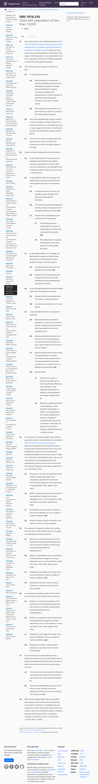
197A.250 (10, 191)
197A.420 (9, 453)
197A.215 (11, 121)
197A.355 (11, 369)
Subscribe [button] (8, 760)
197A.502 (9, 533)
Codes (82, 751)
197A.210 (10, 111)
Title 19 (20, 9)
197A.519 (11, 628)
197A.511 (10, 585)
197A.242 (11, 171)
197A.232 (11, 142)
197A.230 (11, 132)
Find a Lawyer (63, 751)
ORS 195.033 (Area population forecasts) (40, 443)
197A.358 (11, 380)
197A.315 (11, 309)
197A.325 (10, 316)
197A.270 (11, 207)
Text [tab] (22, 36)
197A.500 (11, 524)
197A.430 (9, 468)
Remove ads (84, 4)
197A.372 (11, 423)
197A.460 (11, 487)
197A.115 (11, 62)
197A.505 (11, 553)
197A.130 (11, 74)
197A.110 (10, 49)
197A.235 (11, 155)
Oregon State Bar (36, 750)
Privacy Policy (62, 775)
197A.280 (11, 239)
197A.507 (10, 565)
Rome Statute (84, 772)
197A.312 (11, 300)
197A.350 (11, 354)
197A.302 (9, 272)
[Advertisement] (79, 38)
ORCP (57, 3)
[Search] (69, 4)
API (59, 760)
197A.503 (11, 542)
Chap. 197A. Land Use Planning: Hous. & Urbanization (42, 9)
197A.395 (10, 435)
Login (91, 3)
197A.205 (11, 98)
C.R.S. (82, 754)
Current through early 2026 (75, 13)
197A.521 (10, 636)
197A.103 (11, 38)
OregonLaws (14, 3)
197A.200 (11, 84)
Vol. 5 (14, 9)
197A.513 (11, 592)
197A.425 (10, 460)
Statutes (82, 757)
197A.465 (11, 500)
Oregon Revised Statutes (45, 4)
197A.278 (11, 223)
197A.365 (10, 401)
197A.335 (11, 329)
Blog (59, 754)
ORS (9, 9)
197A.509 (11, 576)
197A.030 (11, 16)
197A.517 (11, 614)
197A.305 (9, 280)
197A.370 (10, 411)
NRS (81, 760)
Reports (60, 766)
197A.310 (11, 290)
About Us (61, 757)
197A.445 (11, 476)
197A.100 (9, 28)
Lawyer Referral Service (39, 758)
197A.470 (10, 513)
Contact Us (62, 763)
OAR (81, 766)
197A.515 (11, 600)
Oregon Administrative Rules (29, 4)
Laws (81, 763)
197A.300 (10, 265)
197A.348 (11, 343)
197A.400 (11, 445)
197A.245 (10, 182)
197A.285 (11, 255)
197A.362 (11, 390)
